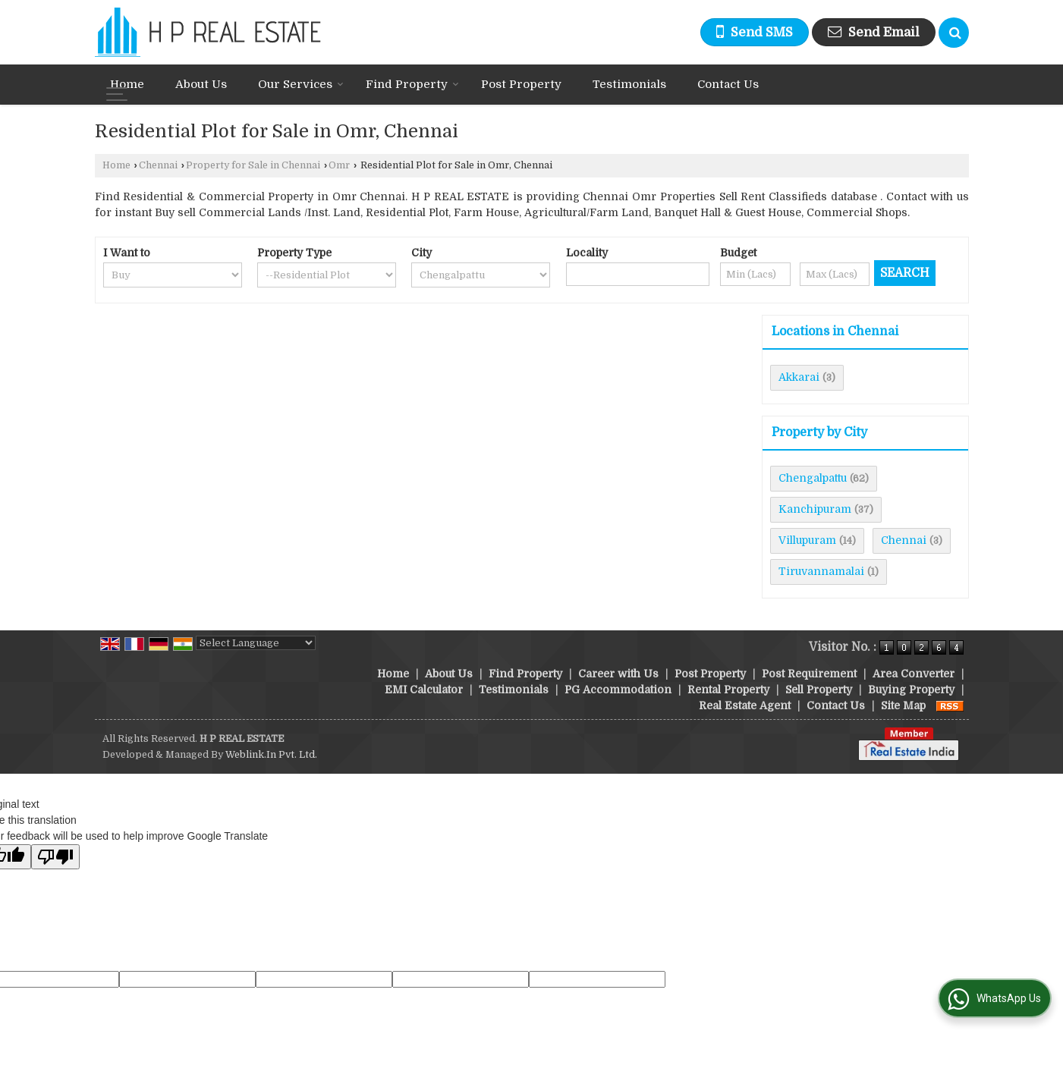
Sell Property (818, 689)
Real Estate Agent (745, 705)
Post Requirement (809, 674)
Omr (339, 165)
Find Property (412, 84)
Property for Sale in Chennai (253, 165)
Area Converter (913, 674)
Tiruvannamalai (821, 571)
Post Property (521, 84)
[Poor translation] (55, 856)
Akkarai (798, 377)
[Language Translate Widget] (256, 643)
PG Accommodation (618, 689)
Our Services (301, 84)
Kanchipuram (814, 509)
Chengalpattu (812, 478)
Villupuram (807, 540)
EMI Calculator (424, 689)
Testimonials (629, 84)
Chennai (158, 165)
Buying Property (911, 689)
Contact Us (728, 84)
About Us (201, 84)
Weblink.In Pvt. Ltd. (271, 754)
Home (127, 84)
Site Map (903, 705)
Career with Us (618, 674)
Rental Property (728, 689)
